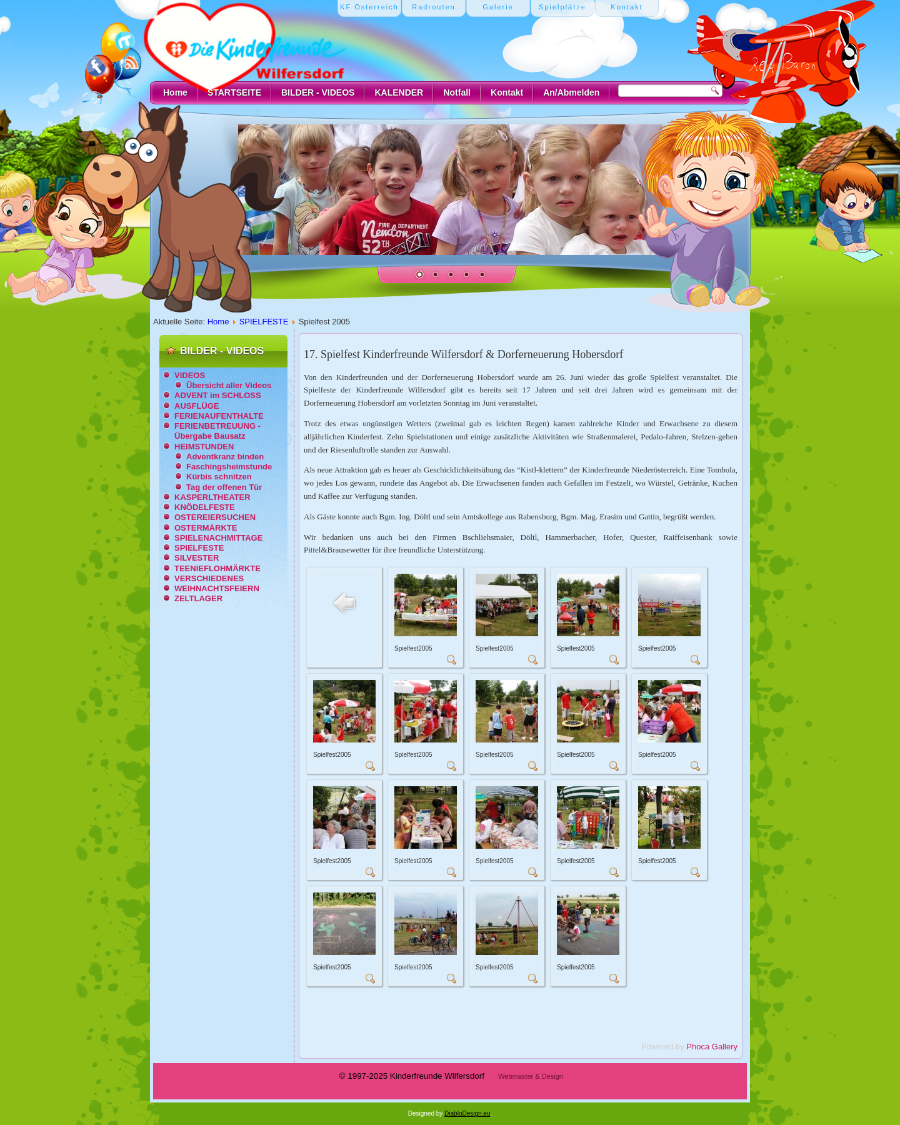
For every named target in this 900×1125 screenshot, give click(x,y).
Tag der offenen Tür (224, 487)
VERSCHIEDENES (209, 578)
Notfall (457, 93)
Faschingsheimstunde (229, 466)
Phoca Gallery (712, 1046)
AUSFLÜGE (196, 406)
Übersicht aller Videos (228, 385)
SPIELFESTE (264, 321)
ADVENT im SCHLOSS (217, 395)
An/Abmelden (571, 93)
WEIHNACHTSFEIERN (216, 588)
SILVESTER (196, 557)
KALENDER (398, 93)
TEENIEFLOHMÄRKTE (217, 568)
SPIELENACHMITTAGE (218, 537)
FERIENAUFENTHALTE (219, 416)
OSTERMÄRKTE (205, 527)
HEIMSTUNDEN (204, 446)
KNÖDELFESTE (204, 507)
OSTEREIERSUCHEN (215, 517)
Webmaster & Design (530, 1076)
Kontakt (507, 93)
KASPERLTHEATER (212, 497)
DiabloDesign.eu (467, 1113)
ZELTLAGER (198, 598)
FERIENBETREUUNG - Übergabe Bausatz (217, 431)
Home (175, 93)
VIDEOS (189, 375)
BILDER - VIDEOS (317, 93)
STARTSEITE (234, 93)
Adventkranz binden (225, 456)
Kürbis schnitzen (219, 476)
